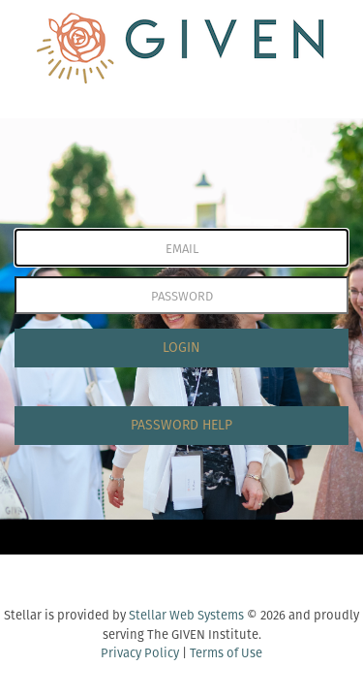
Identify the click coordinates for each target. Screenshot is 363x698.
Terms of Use (226, 653)
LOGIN (181, 347)
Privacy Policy (140, 653)
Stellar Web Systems (186, 615)
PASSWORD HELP (181, 425)
